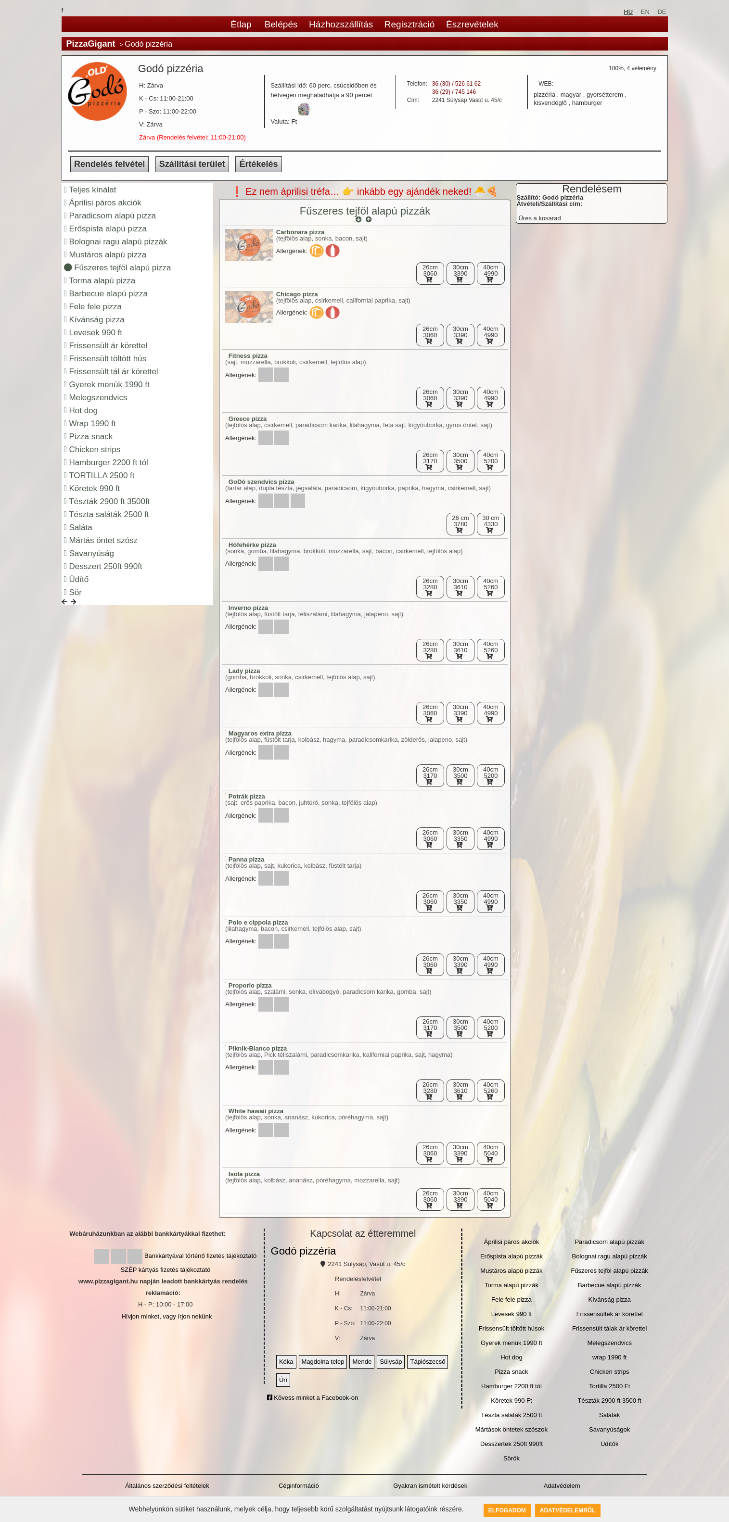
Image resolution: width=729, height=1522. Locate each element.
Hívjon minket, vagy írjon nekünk (166, 1316)
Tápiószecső (427, 1361)
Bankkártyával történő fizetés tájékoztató (200, 1255)
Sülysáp (391, 1361)
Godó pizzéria (303, 1251)
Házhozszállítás (341, 24)
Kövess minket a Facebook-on (312, 1397)
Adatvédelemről (568, 1510)
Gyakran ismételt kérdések (430, 1485)
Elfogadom (507, 1510)
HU (628, 11)
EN (645, 11)
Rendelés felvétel (109, 164)
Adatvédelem (562, 1485)
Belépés (281, 24)
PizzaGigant (90, 44)
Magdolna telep (323, 1361)
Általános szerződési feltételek (167, 1485)
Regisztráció (409, 24)
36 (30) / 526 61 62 (456, 83)
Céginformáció (299, 1485)
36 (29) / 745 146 (454, 92)
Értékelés (258, 164)
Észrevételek (472, 24)
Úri (283, 1379)
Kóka (286, 1361)
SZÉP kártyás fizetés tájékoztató (165, 1269)
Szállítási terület (192, 164)
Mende (361, 1361)
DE (661, 11)
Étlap (240, 24)
